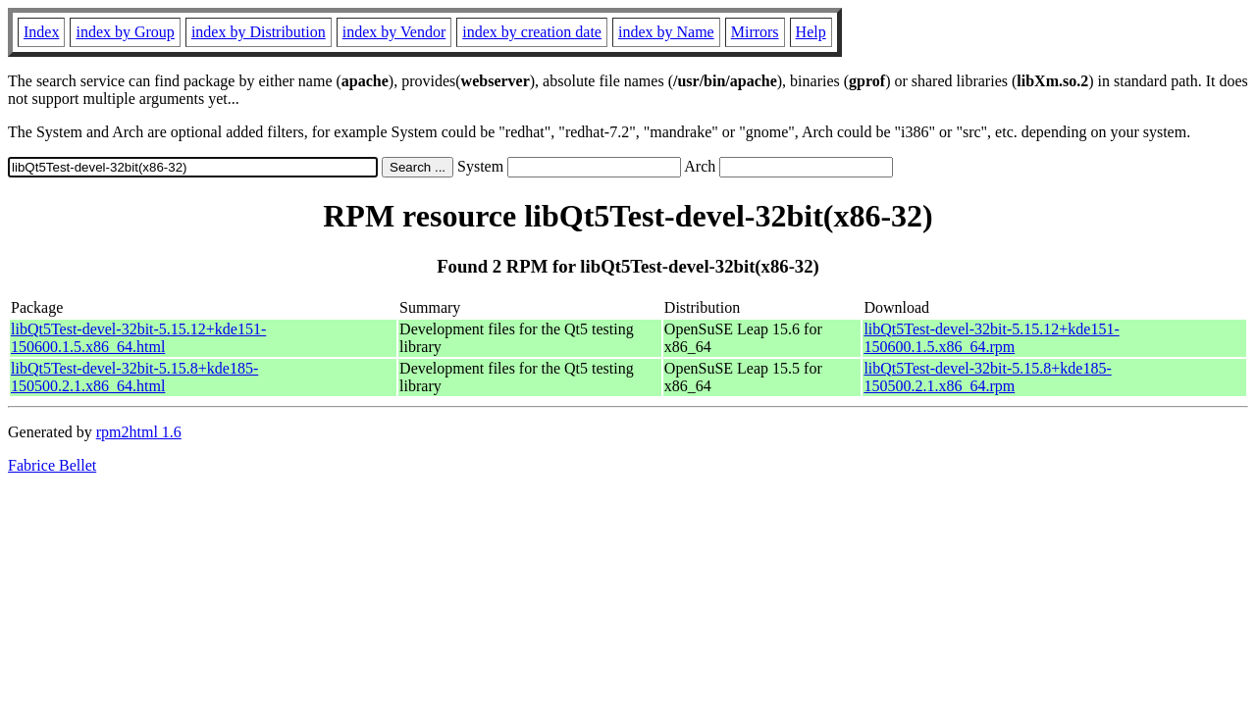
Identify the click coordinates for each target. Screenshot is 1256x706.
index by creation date (532, 32)
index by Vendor (393, 32)
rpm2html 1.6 (139, 432)
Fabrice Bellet (52, 465)
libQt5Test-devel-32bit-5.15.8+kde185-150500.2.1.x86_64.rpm (987, 377)
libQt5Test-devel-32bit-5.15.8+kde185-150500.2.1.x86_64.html (134, 377)
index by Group (125, 32)
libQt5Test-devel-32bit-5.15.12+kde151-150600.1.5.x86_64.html (138, 338)
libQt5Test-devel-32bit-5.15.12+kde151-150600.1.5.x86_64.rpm (991, 338)
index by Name (666, 32)
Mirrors (755, 32)
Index (41, 32)
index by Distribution (258, 32)
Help (811, 32)
